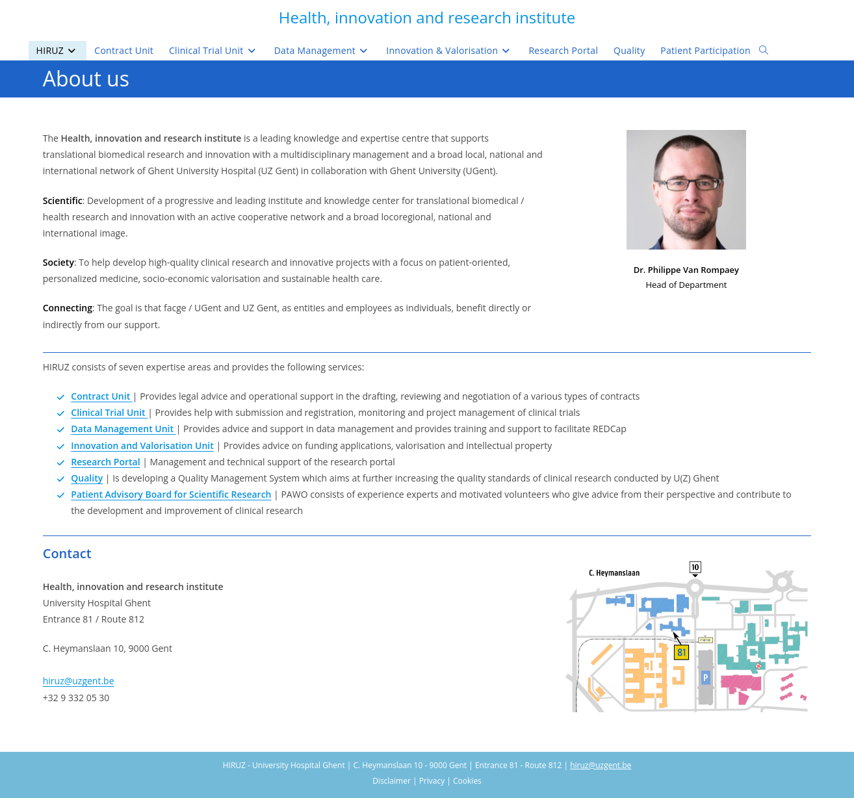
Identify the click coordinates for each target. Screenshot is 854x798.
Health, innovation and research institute (427, 17)
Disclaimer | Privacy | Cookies (427, 780)
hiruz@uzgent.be (78, 681)
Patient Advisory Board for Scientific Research (171, 494)
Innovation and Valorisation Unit (142, 445)
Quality (87, 478)
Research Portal (105, 462)
